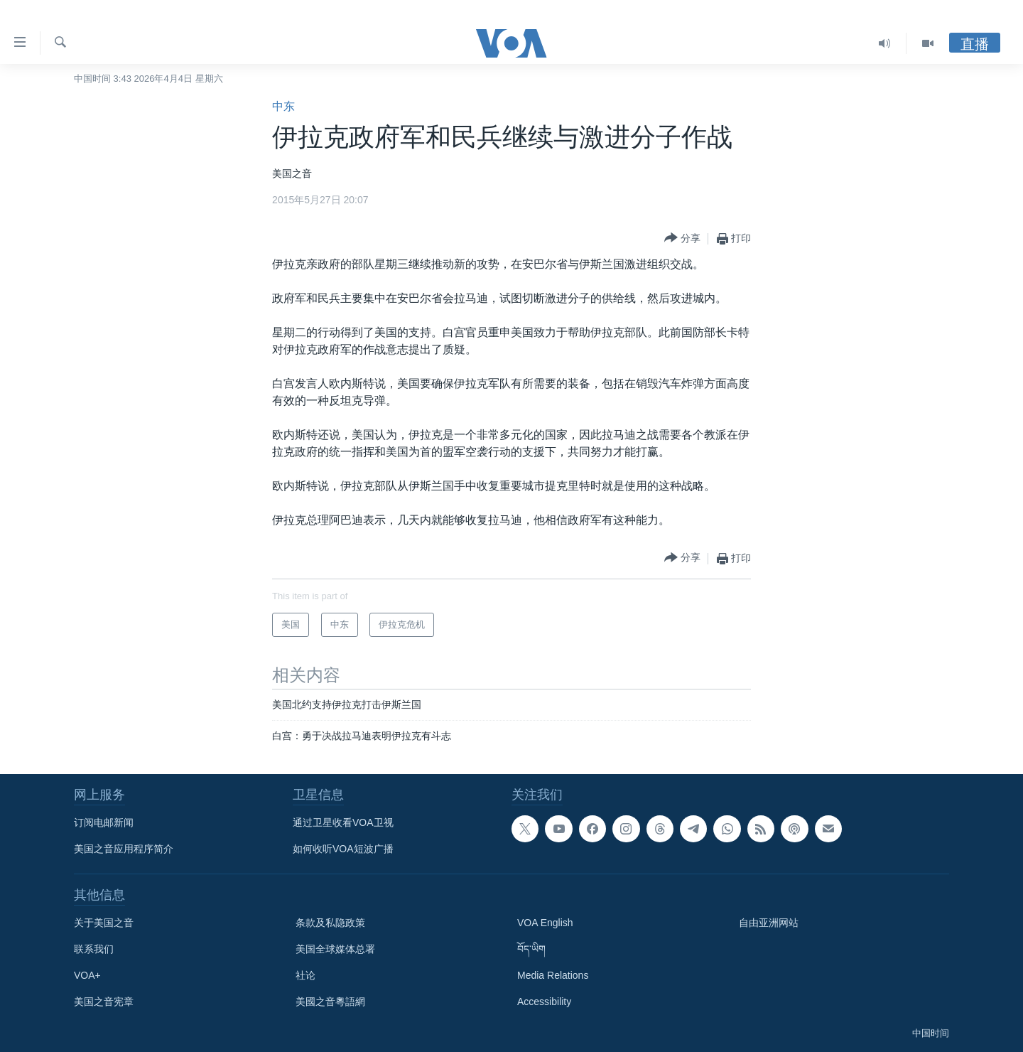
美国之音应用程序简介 (123, 848)
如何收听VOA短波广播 (343, 848)
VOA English (545, 922)
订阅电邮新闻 (104, 822)
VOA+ (87, 975)
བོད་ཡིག (531, 949)
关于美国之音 (104, 922)
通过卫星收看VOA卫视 (343, 822)
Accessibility (544, 1001)
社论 (305, 975)
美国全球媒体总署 (335, 949)
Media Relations (552, 975)
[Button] (682, 238)
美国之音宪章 (104, 1001)
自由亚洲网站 (769, 922)
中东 (283, 106)
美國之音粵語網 (330, 1001)
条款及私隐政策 (330, 922)
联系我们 (94, 949)
